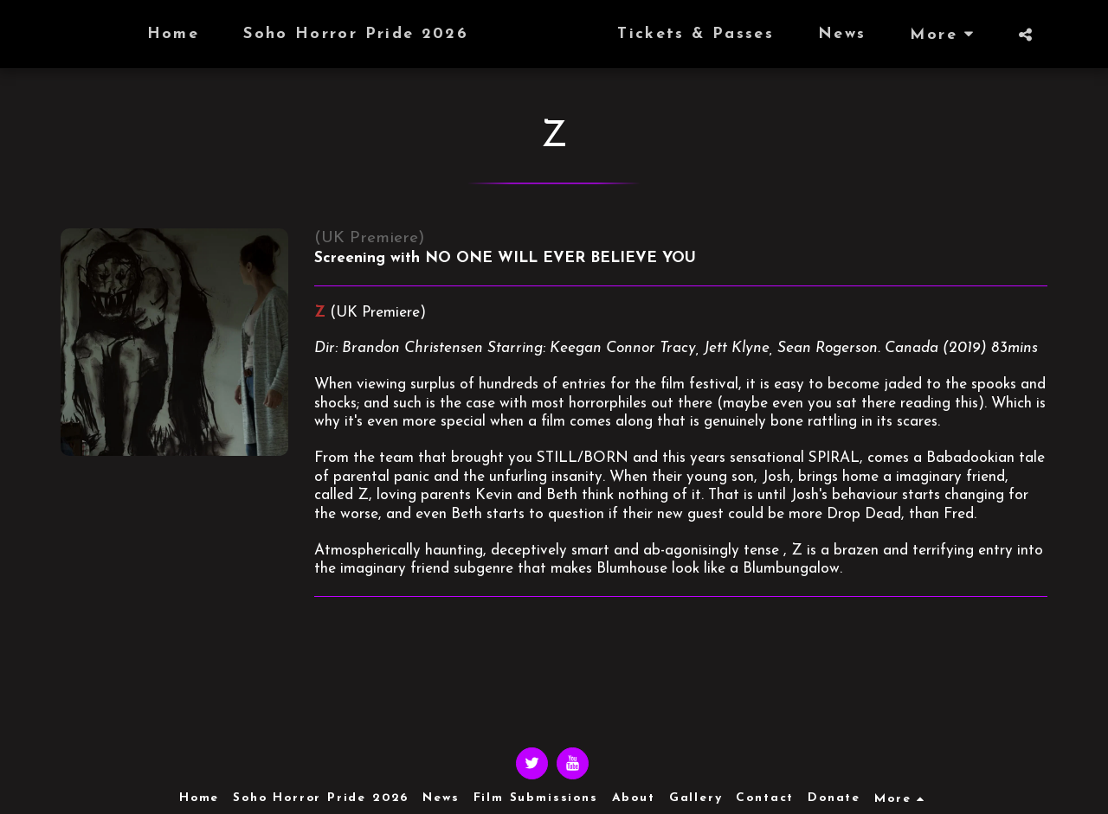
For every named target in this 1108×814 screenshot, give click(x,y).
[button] (1059, 34)
